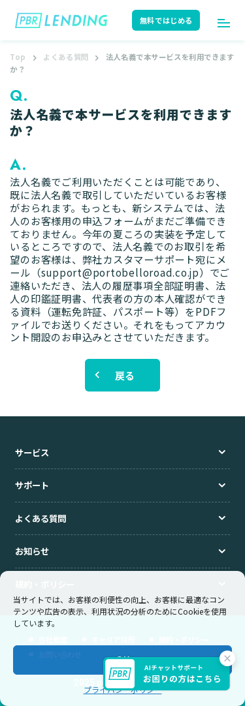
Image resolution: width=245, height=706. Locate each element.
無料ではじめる (166, 20)
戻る (125, 375)
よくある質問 (65, 57)
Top (18, 57)
